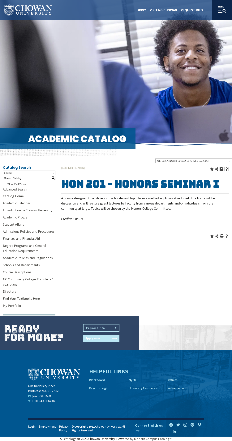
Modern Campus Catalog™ (152, 439)
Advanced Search (15, 189)
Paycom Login (98, 388)
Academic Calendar (16, 203)
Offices (172, 380)
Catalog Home (13, 196)
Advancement (177, 388)
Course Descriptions (17, 272)
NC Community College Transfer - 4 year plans (28, 282)
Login (32, 426)
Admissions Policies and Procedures (28, 231)
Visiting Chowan (163, 10)
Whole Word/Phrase (16, 183)
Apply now (101, 338)
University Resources (143, 388)
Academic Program (16, 217)
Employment (47, 426)
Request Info (192, 10)
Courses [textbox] (8, 173)
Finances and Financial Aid (21, 238)
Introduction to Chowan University (27, 210)
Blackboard (97, 380)
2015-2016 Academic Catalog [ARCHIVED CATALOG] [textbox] (183, 161)
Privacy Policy (63, 428)
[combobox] (193, 160)
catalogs (70, 439)
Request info (101, 328)
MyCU (132, 380)
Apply (141, 10)
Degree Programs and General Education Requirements (24, 248)
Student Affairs (13, 224)
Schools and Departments (21, 265)
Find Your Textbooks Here (21, 298)
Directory (9, 291)
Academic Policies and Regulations (28, 258)
